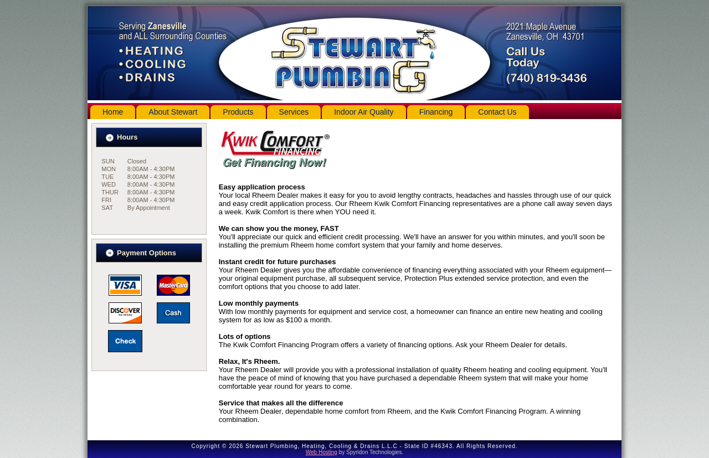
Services (294, 111)
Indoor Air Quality (363, 111)
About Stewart (172, 111)
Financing (436, 111)
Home (112, 111)
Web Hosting (321, 452)
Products (238, 111)
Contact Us (497, 111)
